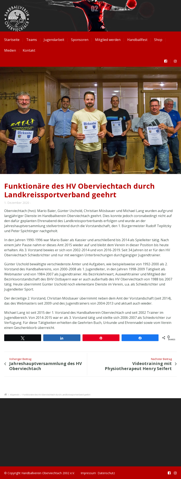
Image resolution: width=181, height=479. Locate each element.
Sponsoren (79, 39)
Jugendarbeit (54, 39)
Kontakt (29, 50)
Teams (31, 39)
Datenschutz (106, 473)
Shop (158, 39)
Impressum (88, 473)
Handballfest (137, 39)
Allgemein (15, 394)
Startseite (12, 39)
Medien (10, 50)
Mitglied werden (108, 39)
